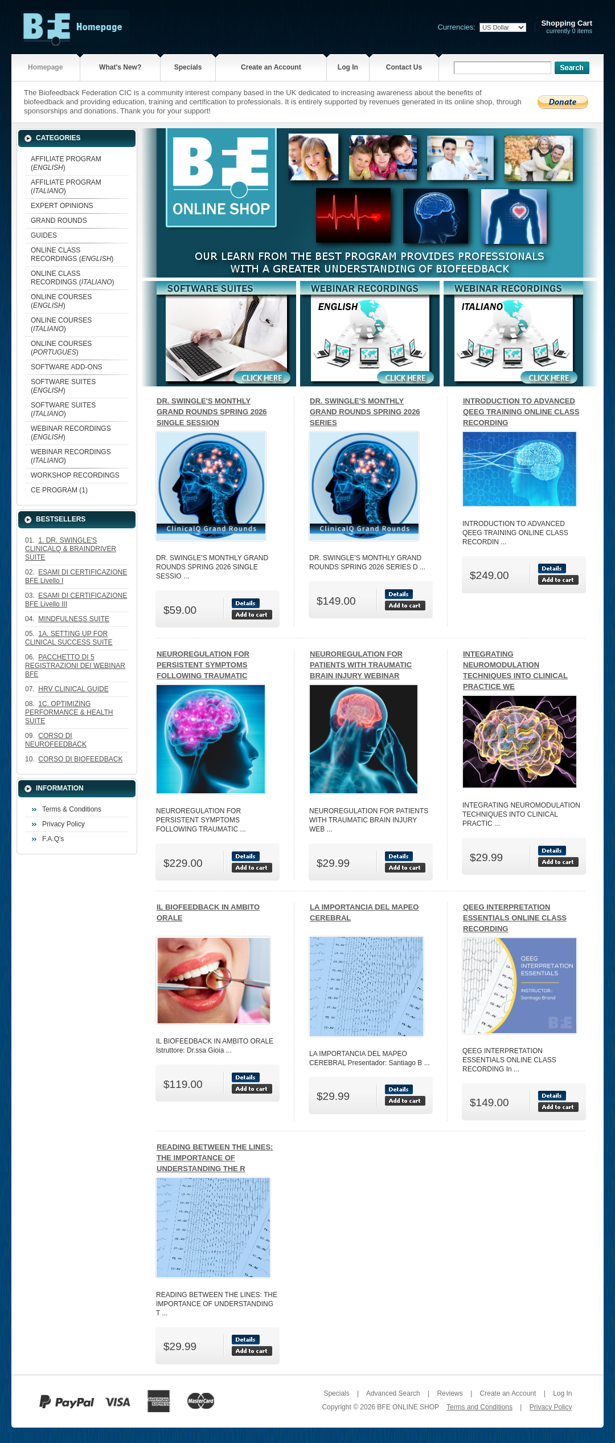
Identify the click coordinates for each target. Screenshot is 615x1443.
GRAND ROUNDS (59, 221)
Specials (188, 67)
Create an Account (271, 67)
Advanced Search (393, 1393)
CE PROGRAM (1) (59, 490)
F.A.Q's (53, 839)
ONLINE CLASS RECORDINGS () (72, 254)
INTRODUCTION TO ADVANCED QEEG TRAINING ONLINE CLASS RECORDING (521, 412)
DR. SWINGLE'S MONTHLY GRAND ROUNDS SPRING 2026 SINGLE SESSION (212, 412)
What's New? (120, 67)
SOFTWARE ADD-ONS (66, 367)
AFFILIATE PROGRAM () (66, 163)
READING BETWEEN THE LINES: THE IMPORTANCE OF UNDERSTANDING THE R (215, 1158)
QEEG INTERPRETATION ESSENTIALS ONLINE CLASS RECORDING (515, 918)
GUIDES (44, 235)
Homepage (45, 67)
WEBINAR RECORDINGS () (71, 433)
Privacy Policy (63, 824)
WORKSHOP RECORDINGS (75, 475)
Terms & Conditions (71, 809)
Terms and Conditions (479, 1407)
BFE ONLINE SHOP (407, 1407)
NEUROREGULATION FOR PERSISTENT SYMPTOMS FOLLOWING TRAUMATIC (203, 665)
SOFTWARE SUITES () (63, 386)
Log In (348, 67)
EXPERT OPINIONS (62, 206)
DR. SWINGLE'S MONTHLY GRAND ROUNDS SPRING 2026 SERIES (365, 412)
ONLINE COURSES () (61, 301)
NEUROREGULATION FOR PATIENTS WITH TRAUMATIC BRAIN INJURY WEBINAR (361, 665)
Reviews (449, 1393)
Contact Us (404, 67)
